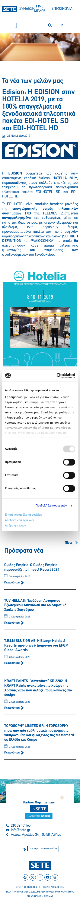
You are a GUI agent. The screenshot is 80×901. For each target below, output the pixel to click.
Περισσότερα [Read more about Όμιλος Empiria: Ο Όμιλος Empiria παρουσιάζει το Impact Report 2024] (12, 582)
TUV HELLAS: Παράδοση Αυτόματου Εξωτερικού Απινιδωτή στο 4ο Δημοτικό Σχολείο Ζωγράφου (35, 605)
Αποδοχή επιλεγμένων (19, 520)
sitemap (48, 896)
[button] (16, 25)
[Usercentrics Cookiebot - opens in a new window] (57, 376)
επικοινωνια (34, 896)
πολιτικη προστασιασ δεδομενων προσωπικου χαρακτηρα (40, 892)
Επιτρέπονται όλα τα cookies (23, 514)
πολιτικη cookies (53, 887)
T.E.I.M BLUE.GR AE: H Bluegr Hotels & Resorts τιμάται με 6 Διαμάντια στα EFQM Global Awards (36, 645)
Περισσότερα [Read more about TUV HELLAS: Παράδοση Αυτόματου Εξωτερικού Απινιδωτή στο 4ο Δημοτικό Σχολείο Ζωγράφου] (12, 622)
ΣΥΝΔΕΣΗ (27, 9)
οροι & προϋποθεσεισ (28, 887)
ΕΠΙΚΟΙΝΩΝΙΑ (62, 9)
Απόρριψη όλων (15, 525)
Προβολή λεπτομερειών (51, 505)
